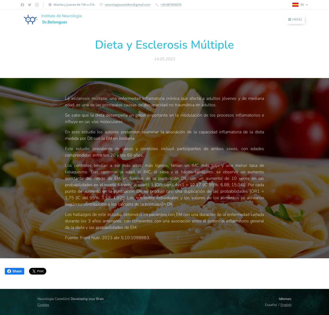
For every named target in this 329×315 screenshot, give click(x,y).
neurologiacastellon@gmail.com (127, 4)
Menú (295, 19)
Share (14, 271)
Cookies (43, 305)
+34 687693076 (170, 4)
